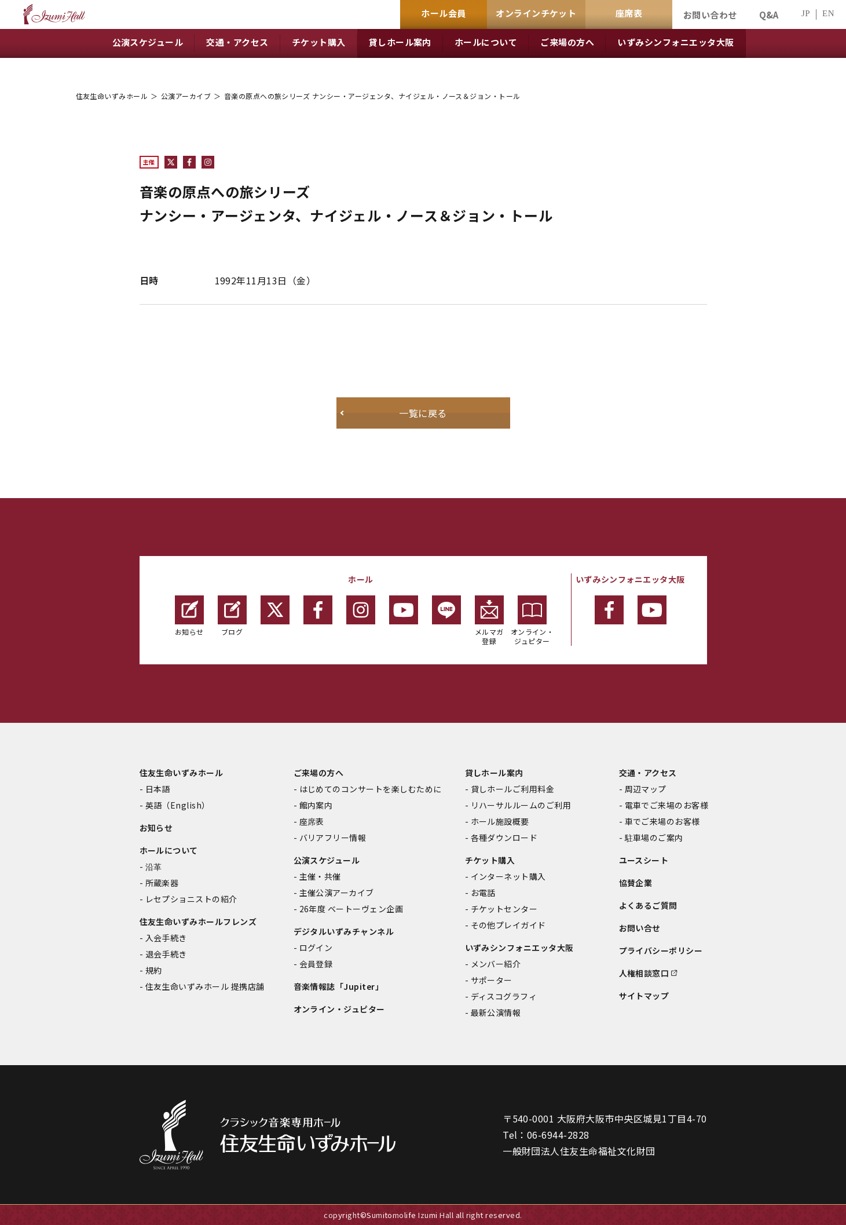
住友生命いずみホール (112, 96)
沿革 (153, 866)
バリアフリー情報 (333, 837)
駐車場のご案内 (654, 837)
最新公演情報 (496, 1012)
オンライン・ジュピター (532, 620)
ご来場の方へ (319, 772)
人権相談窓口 (644, 973)
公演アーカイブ (186, 96)
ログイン (316, 947)
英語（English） (177, 805)
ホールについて (169, 850)
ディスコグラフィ (504, 996)
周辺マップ (645, 789)
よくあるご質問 (648, 905)
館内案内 (316, 805)
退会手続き (166, 954)
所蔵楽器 (162, 882)
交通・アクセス (648, 772)
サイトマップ (644, 995)
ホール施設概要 (500, 821)
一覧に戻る (422, 413)
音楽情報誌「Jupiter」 (339, 986)
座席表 (311, 821)
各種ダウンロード (504, 837)
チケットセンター (504, 909)
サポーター (491, 980)
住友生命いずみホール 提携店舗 (205, 986)
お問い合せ (640, 928)
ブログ (232, 616)
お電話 (483, 892)
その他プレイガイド (508, 925)
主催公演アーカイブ (336, 892)
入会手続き (166, 938)
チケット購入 (490, 860)
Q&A (769, 15)
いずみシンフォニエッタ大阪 (519, 947)
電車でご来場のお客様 (667, 805)
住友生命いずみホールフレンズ (198, 921)
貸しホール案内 (494, 772)
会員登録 (316, 964)
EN (828, 13)
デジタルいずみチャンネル (344, 931)
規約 (153, 970)
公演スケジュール (327, 860)
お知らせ (189, 616)
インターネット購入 (508, 876)
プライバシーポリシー (661, 950)
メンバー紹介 (496, 964)
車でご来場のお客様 (662, 821)
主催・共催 (320, 876)
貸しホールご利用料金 (513, 789)
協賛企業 (636, 882)
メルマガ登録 (489, 620)
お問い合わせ (710, 15)
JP (805, 13)
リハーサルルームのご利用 (521, 805)
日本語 (157, 789)
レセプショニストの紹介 (191, 899)
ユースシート (644, 860)
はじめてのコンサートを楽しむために (370, 789)
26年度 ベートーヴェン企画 (351, 909)
